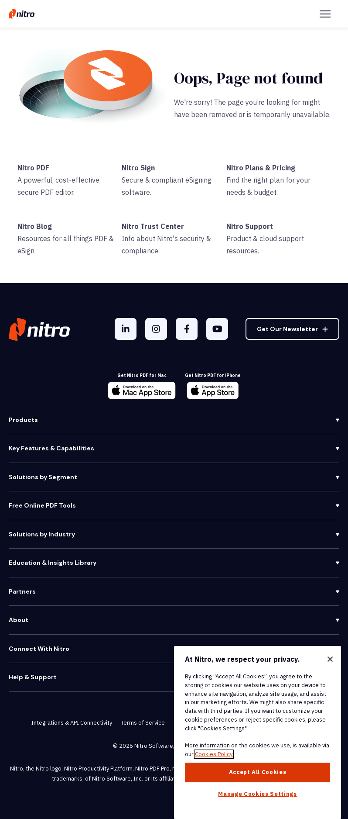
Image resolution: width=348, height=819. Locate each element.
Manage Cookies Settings (257, 794)
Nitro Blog (34, 226)
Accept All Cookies (258, 772)
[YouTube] (217, 329)
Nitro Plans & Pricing (260, 167)
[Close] (330, 659)
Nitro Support (249, 226)
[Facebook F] (187, 329)
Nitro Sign (138, 167)
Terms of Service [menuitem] (143, 722)
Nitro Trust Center (153, 226)
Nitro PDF (33, 167)
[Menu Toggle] (325, 13)
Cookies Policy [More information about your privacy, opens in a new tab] (214, 754)
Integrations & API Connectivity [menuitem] (71, 722)
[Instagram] (156, 329)
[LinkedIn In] (125, 329)
